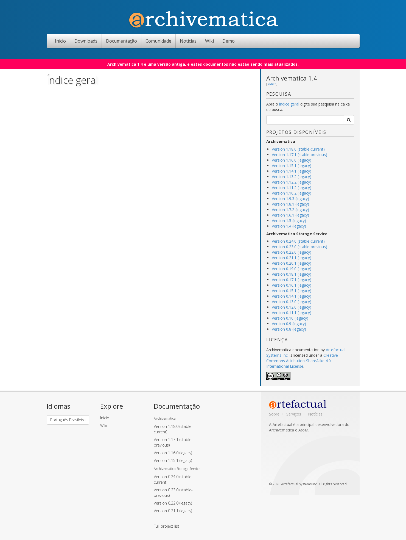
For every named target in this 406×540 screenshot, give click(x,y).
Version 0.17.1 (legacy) (291, 279)
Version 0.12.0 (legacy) (291, 307)
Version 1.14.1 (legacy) (291, 171)
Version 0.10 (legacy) (290, 318)
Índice (271, 84)
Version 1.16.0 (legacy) (291, 160)
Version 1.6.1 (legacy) (290, 215)
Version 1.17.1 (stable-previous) (299, 154)
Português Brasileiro (68, 419)
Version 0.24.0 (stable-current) (298, 241)
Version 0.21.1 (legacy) (291, 257)
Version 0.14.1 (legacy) (291, 296)
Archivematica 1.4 (291, 78)
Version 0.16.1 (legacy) (291, 285)
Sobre (274, 414)
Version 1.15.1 (173, 460)
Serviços (293, 414)
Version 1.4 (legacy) (289, 226)
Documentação (121, 41)
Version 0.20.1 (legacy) (291, 263)
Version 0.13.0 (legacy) (291, 301)
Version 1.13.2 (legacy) (291, 176)
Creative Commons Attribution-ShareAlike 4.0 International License (302, 361)
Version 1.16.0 (173, 452)
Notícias (188, 41)
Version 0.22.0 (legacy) (291, 252)
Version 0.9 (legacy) (289, 323)
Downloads (85, 41)
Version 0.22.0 (173, 503)
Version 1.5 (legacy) (289, 220)
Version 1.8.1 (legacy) (290, 204)
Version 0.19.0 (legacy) (291, 268)
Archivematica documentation (293, 349)
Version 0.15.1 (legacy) (291, 290)
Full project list (166, 526)
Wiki (209, 41)
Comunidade (158, 41)
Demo (228, 41)
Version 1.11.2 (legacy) (291, 187)
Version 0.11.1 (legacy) (291, 312)
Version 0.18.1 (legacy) (291, 274)
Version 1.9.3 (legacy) (290, 198)
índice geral (289, 104)
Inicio (60, 41)
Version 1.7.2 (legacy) (290, 209)
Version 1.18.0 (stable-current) (298, 149)
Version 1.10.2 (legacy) (291, 193)
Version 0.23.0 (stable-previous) (299, 246)
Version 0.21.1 (173, 510)
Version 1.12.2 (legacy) (291, 182)
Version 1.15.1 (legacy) (291, 165)
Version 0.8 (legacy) (289, 329)
